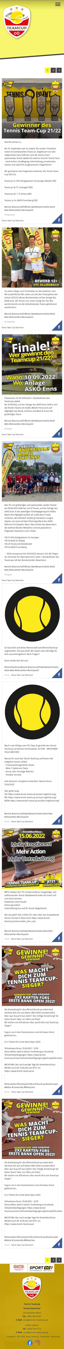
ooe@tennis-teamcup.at (35, 1320)
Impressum (55, 1337)
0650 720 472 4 (34, 1329)
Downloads (44, 1337)
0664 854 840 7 (34, 1316)
